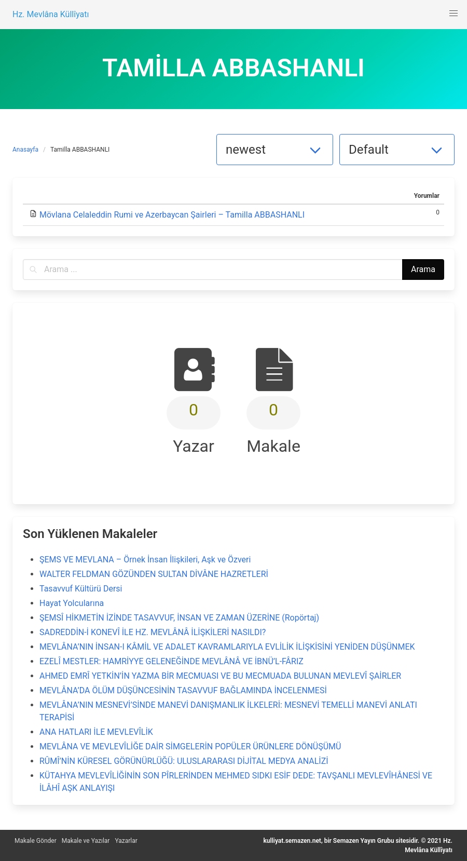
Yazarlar (126, 840)
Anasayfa (25, 149)
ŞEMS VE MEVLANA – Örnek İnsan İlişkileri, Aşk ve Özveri (145, 559)
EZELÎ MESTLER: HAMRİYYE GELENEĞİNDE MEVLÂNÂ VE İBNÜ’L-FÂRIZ (171, 661)
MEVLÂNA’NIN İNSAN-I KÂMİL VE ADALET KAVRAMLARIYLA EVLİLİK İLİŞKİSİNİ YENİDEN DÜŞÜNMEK (227, 647)
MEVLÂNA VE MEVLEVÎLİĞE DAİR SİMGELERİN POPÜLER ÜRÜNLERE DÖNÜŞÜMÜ (190, 746)
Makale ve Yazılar (86, 840)
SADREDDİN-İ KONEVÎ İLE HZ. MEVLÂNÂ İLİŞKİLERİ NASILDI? (152, 632)
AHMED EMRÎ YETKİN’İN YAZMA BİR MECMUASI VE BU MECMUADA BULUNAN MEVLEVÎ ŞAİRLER (220, 676)
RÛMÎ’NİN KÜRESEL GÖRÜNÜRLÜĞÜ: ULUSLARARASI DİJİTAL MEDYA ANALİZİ (183, 761)
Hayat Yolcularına (71, 603)
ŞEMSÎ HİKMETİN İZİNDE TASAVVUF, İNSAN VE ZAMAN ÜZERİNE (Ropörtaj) (179, 618)
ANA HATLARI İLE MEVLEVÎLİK (96, 732)
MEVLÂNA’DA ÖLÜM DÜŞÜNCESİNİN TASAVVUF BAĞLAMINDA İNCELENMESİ (183, 690)
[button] (453, 13)
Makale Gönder (36, 840)
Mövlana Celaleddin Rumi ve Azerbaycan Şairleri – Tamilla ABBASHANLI (172, 215)
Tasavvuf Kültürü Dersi (80, 589)
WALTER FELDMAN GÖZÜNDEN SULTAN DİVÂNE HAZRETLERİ (153, 574)
